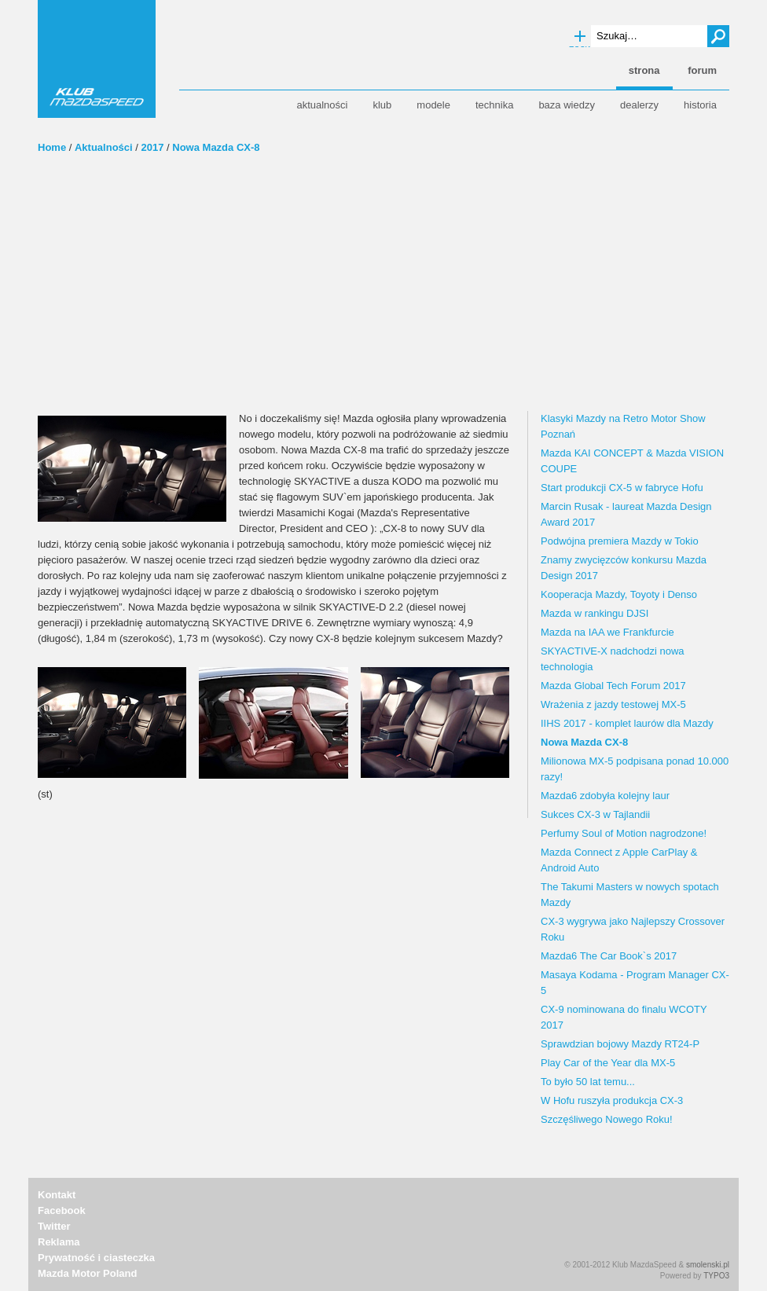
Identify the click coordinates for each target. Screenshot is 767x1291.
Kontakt (56, 1195)
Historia (700, 105)
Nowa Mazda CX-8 (215, 147)
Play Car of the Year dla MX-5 (608, 1063)
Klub (381, 105)
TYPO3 (716, 1275)
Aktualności (104, 147)
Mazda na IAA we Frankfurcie (607, 632)
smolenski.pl (707, 1264)
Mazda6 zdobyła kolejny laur (605, 795)
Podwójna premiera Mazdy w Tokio (620, 541)
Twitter (54, 1226)
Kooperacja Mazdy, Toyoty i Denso (619, 594)
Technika (494, 105)
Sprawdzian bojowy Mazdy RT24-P (620, 1044)
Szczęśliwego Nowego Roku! (607, 1119)
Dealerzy (639, 105)
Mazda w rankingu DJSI (594, 613)
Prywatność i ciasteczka (96, 1257)
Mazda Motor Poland (87, 1273)
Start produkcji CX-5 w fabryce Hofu (622, 487)
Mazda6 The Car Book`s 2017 (609, 956)
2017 (152, 147)
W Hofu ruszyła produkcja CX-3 (612, 1100)
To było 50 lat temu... (588, 1081)
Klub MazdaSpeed (97, 59)
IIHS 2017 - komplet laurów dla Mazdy (627, 723)
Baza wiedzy (566, 105)
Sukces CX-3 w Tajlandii (595, 814)
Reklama (58, 1242)
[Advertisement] (383, 293)
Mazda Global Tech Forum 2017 (613, 685)
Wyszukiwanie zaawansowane (580, 37)
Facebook (62, 1210)
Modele (433, 105)
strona (644, 70)
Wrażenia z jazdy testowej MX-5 (613, 704)
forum (702, 70)
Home (52, 147)
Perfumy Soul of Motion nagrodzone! (623, 833)
